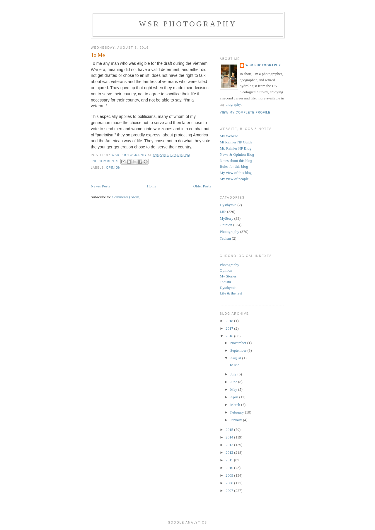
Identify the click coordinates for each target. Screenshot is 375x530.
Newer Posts (100, 186)
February (237, 412)
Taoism (225, 238)
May (234, 389)
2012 (230, 452)
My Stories (228, 276)
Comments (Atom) (126, 197)
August (236, 358)
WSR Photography (188, 24)
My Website (229, 136)
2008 (230, 483)
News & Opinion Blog (237, 154)
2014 (230, 437)
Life (223, 211)
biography (233, 104)
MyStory (226, 218)
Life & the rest (231, 293)
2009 (230, 475)
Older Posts (202, 186)
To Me (98, 55)
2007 (230, 490)
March (235, 404)
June (234, 382)
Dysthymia (228, 205)
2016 (230, 336)
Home (151, 186)
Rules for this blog (234, 166)
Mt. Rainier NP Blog (235, 148)
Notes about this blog (236, 160)
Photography (229, 231)
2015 (230, 429)
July (234, 374)
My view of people (234, 179)
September (239, 350)
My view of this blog (236, 172)
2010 (230, 467)
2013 (230, 445)
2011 (230, 460)
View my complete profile (245, 112)
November (238, 343)
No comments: (107, 161)
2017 (230, 328)
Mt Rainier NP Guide (236, 142)
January (236, 420)
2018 (230, 321)
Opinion (113, 167)
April (234, 397)
